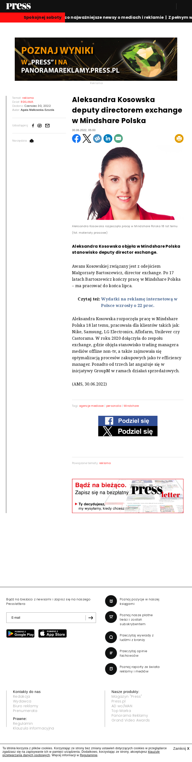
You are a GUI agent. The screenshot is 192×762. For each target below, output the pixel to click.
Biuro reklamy (25, 705)
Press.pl (119, 701)
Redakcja (21, 696)
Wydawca (22, 701)
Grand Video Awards (131, 720)
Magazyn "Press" (127, 696)
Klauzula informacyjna (33, 728)
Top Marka (121, 710)
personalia (113, 406)
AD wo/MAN (122, 705)
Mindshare (131, 406)
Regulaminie (88, 755)
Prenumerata (25, 710)
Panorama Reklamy (130, 715)
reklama (105, 463)
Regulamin (23, 723)
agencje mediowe (91, 406)
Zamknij (181, 748)
